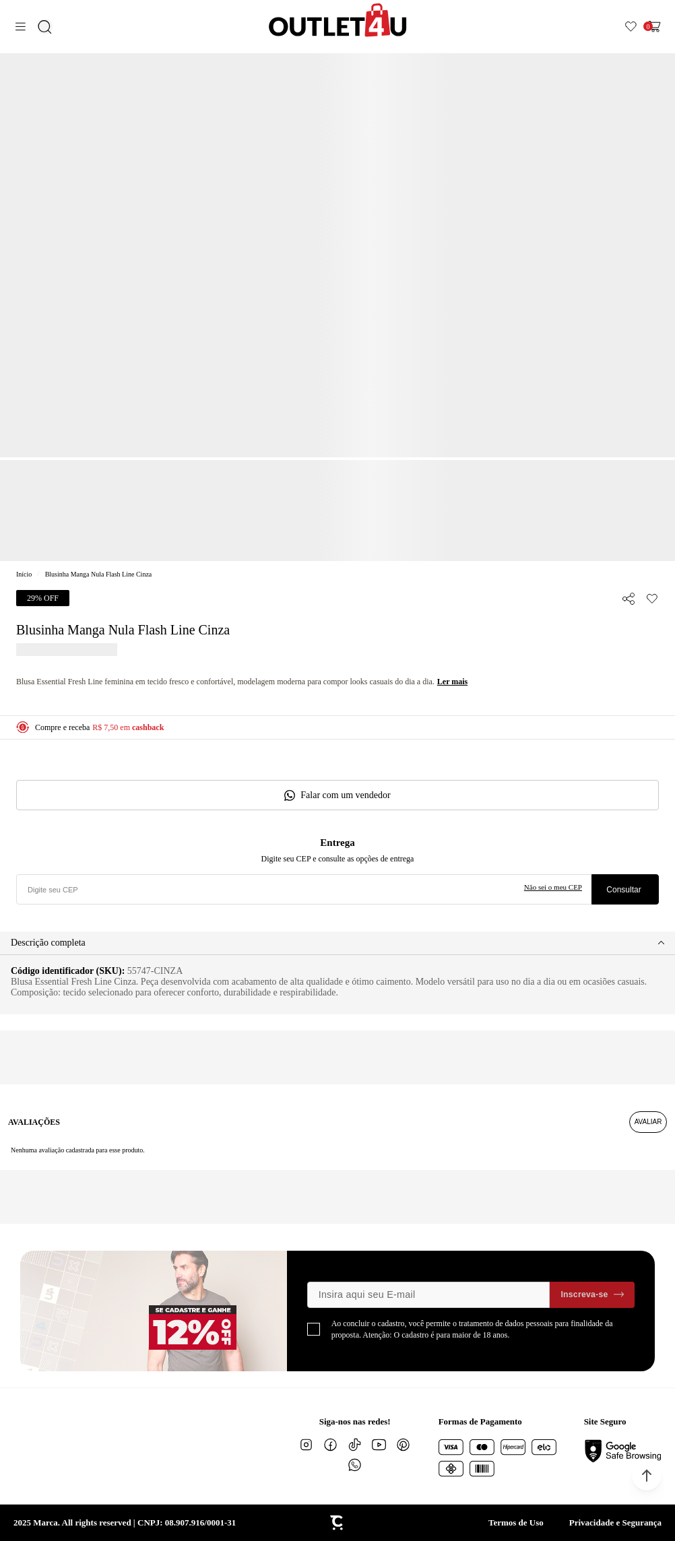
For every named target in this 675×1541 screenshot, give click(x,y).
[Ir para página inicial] (24, 574)
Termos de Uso (516, 1522)
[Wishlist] (631, 27)
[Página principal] (337, 20)
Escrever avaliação (648, 1122)
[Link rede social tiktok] (355, 1445)
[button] (647, 1475)
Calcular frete (625, 889)
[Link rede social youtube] (379, 1445)
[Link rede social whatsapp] (355, 1465)
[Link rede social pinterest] (403, 1445)
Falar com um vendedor (345, 795)
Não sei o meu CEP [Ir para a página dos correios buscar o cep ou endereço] (553, 887)
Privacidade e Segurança (615, 1522)
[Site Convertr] (337, 1522)
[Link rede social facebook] (331, 1445)
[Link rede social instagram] (306, 1445)
